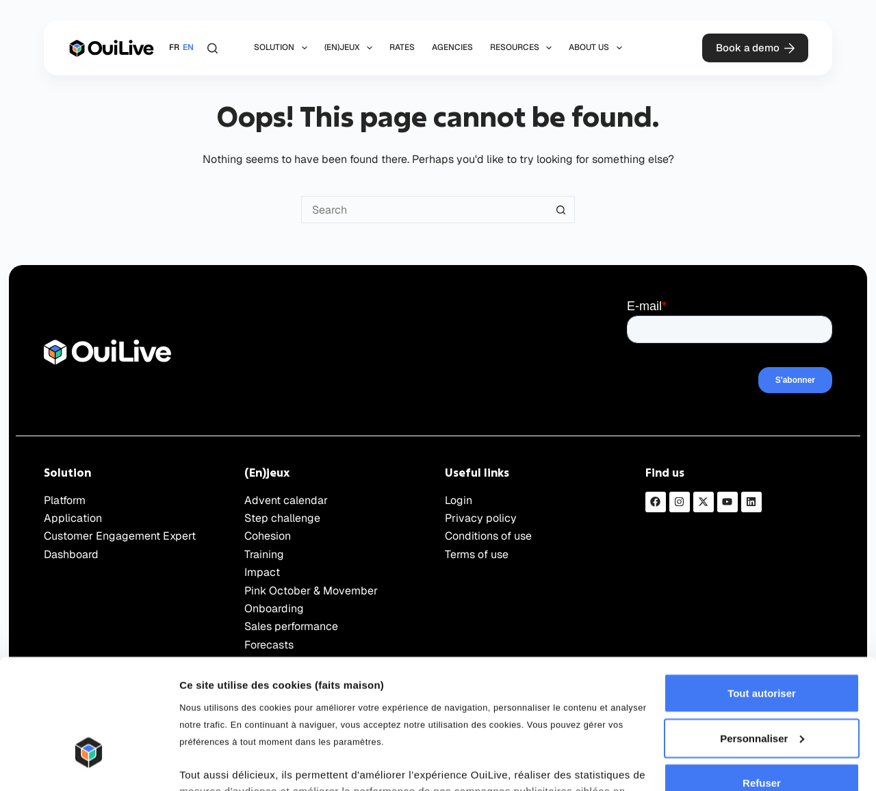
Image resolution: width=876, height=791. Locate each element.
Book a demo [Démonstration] (755, 47)
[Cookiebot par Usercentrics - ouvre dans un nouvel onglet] (89, 764)
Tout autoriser (761, 599)
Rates (402, 47)
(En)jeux (351, 48)
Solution (283, 48)
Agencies (452, 47)
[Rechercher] (212, 48)
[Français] (174, 48)
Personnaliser (762, 644)
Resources (523, 48)
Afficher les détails (225, 764)
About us (598, 48)
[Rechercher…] (424, 209)
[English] (188, 48)
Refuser (762, 688)
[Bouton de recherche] (561, 209)
